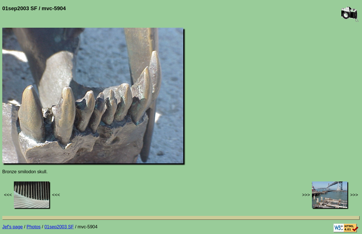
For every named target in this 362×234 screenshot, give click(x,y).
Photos (34, 226)
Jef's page (12, 226)
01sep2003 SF (59, 226)
